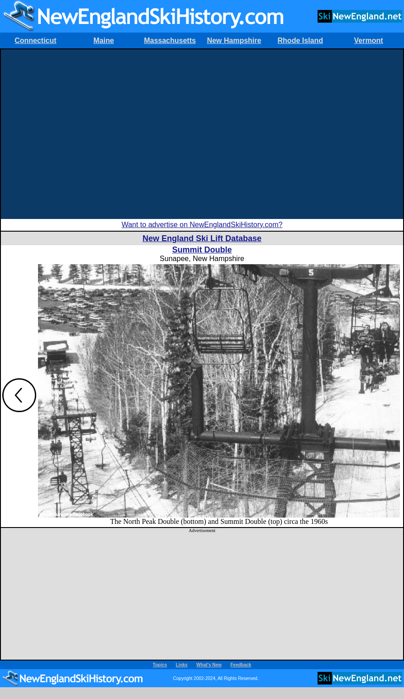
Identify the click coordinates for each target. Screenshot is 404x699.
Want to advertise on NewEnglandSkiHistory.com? (202, 224)
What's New (209, 664)
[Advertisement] (85, 134)
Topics (160, 664)
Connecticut (35, 40)
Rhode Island (300, 40)
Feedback (240, 664)
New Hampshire (234, 40)
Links (182, 664)
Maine (104, 40)
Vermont (368, 40)
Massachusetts (170, 40)
